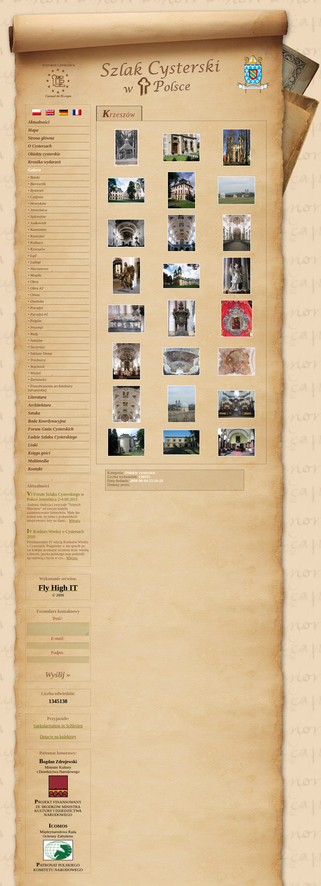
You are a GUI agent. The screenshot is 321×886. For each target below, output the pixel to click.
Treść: (58, 626)
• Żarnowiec (37, 380)
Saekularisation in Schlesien (57, 725)
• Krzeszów (36, 249)
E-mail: (58, 642)
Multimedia (38, 460)
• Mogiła (34, 275)
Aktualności (38, 122)
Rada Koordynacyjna (47, 421)
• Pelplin (34, 321)
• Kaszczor (36, 236)
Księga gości (39, 453)
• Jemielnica (37, 210)
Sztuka (34, 413)
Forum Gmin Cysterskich (51, 429)
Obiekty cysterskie (44, 154)
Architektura (39, 405)
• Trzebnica (36, 360)
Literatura (37, 397)
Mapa (33, 130)
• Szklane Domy (40, 353)
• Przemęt (35, 327)
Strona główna (41, 138)
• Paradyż (35, 308)
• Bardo (34, 177)
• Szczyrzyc (36, 347)
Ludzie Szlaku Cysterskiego (52, 437)
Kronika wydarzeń (44, 162)
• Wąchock (36, 367)
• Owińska (36, 301)
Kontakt (35, 468)
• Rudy (33, 334)
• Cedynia (35, 197)
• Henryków (37, 203)
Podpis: (58, 656)
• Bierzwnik (37, 184)
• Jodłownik (37, 223)
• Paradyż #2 (38, 314)
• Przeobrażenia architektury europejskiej (50, 388)
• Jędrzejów (37, 217)
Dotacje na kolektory (58, 736)
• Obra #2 (35, 288)
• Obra (33, 282)
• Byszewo (36, 190)
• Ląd (32, 256)
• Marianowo (38, 269)
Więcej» (75, 521)
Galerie (34, 169)
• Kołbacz (35, 243)
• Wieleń (34, 373)
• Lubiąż (34, 262)
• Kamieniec (37, 230)
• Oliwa (34, 295)
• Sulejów (35, 340)
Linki (33, 445)
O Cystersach (40, 146)
